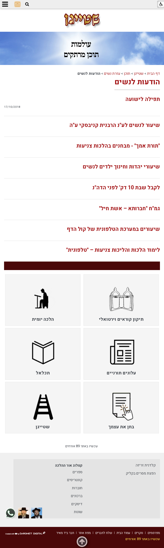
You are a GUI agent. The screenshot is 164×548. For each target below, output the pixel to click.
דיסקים (76, 504)
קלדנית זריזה (146, 465)
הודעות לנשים (137, 82)
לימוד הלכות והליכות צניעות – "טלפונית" (113, 250)
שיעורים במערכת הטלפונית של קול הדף (113, 229)
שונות (78, 512)
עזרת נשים (112, 73)
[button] (27, 4)
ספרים (77, 472)
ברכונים (76, 496)
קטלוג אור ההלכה (68, 465)
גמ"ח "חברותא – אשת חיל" (129, 209)
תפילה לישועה (142, 99)
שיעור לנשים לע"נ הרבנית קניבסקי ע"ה (114, 125)
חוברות (77, 488)
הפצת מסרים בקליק (141, 473)
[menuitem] (121, 300)
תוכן (127, 73)
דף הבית (153, 73)
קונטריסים (74, 480)
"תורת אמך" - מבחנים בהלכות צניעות (118, 146)
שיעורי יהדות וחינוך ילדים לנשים (121, 167)
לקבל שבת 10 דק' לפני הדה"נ (126, 188)
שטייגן (139, 73)
